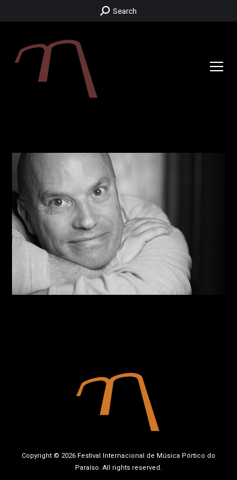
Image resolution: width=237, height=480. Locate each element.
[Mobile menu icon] (216, 66)
